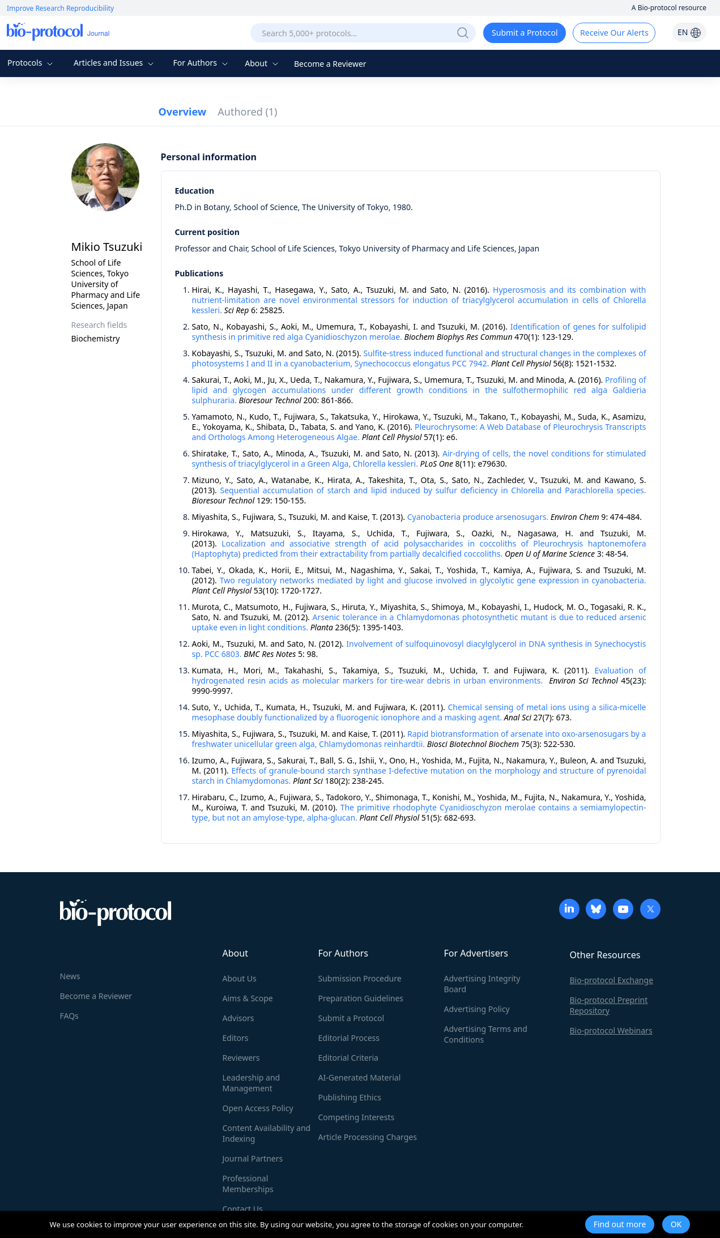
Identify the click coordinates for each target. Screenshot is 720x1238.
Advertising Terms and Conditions (485, 1034)
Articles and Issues (115, 62)
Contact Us (243, 1208)
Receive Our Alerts (614, 32)
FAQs (69, 1015)
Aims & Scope (248, 998)
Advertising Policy (477, 1009)
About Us (240, 978)
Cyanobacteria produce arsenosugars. (478, 516)
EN (689, 32)
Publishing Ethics (349, 1097)
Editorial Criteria (348, 1057)
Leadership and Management (251, 1083)
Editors (236, 1037)
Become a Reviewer (330, 63)
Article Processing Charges (367, 1137)
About (262, 63)
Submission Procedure (360, 978)
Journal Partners (253, 1158)
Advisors (238, 1018)
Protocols (31, 62)
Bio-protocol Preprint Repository (609, 1005)
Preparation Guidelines (361, 998)
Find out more (620, 1224)
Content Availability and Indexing (267, 1133)
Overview (183, 111)
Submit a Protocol (525, 32)
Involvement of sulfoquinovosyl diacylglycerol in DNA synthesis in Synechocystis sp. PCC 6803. (419, 648)
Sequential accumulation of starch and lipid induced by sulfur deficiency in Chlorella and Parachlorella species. (433, 490)
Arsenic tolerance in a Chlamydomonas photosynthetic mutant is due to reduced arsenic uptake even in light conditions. (419, 622)
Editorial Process (349, 1037)
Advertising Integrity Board (482, 983)
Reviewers (241, 1057)
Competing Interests (356, 1117)
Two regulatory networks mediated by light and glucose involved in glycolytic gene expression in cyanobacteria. (433, 580)
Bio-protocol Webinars (611, 1030)
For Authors (201, 62)
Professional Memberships (248, 1183)
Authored (247, 111)
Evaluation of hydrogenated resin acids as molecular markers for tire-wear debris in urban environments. (419, 675)
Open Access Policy (258, 1108)
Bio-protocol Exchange (612, 980)
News (70, 976)
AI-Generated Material (359, 1077)
